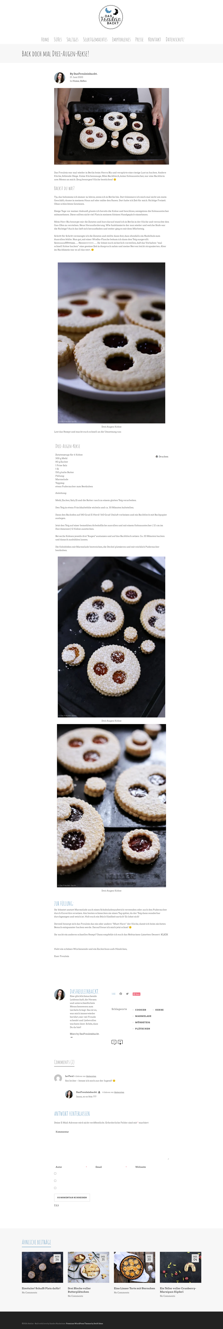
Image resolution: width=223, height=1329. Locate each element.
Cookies (140, 1010)
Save (138, 994)
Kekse (159, 1010)
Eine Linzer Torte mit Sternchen (134, 1288)
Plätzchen (142, 1029)
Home (76, 81)
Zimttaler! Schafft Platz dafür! (41, 1288)
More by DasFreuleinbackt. (84, 1035)
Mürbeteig (142, 1022)
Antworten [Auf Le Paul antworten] (91, 1076)
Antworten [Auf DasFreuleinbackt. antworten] (119, 1092)
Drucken (163, 456)
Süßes (83, 81)
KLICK (164, 934)
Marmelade (143, 1016)
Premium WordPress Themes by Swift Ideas (84, 1323)
